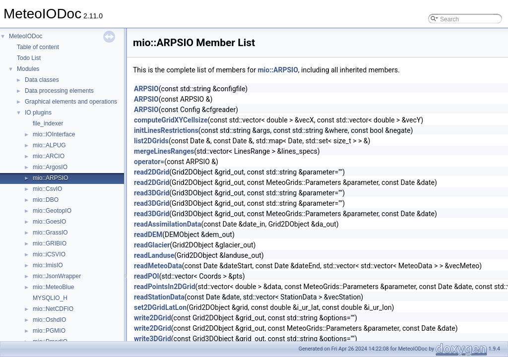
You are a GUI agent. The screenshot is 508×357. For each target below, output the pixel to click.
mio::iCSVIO (49, 254)
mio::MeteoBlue (53, 287)
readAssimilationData (167, 224)
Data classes (42, 79)
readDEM (148, 234)
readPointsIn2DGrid (164, 287)
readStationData (159, 297)
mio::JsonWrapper (57, 276)
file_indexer (48, 123)
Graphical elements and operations (71, 101)
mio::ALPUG (49, 145)
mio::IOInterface (54, 134)
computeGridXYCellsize (171, 120)
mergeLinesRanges (164, 151)
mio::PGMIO (49, 330)
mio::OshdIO (49, 319)
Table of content (38, 47)
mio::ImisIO (48, 265)
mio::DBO (46, 199)
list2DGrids (151, 141)
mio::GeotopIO (52, 210)
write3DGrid (152, 339)
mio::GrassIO (50, 232)
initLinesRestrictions (166, 130)
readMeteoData (158, 266)
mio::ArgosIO (50, 167)
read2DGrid (151, 172)
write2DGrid (152, 318)
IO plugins (38, 112)
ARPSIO (146, 89)
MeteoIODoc (25, 36)
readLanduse (154, 255)
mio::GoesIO (49, 221)
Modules (28, 68)
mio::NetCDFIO (53, 308)
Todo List (29, 58)
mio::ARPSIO (50, 178)
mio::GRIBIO (49, 243)
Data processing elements (59, 90)
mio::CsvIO (47, 188)
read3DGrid (151, 193)
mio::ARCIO (48, 156)
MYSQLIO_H (50, 298)
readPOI (146, 276)
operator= (149, 162)
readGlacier (152, 245)
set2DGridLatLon (160, 307)
